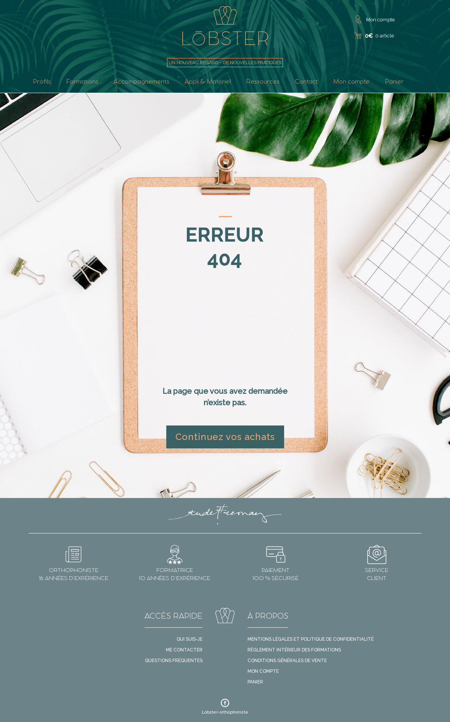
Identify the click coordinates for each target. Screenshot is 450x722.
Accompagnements (141, 82)
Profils (42, 82)
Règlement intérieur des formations (294, 650)
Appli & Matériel (208, 82)
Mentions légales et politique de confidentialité (311, 639)
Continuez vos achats (225, 436)
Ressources (263, 82)
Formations (82, 82)
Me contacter (184, 650)
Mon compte (351, 82)
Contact (306, 82)
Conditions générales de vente (287, 660)
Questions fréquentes (173, 660)
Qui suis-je (189, 639)
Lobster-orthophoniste (225, 707)
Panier (394, 82)
